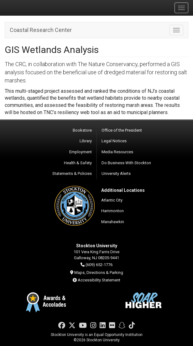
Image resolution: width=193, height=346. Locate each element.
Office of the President (122, 130)
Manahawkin (112, 221)
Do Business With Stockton (126, 162)
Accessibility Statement (99, 280)
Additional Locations (123, 190)
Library (86, 141)
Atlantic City (112, 200)
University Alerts (116, 173)
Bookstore (82, 130)
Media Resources (117, 151)
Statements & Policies (72, 173)
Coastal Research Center (41, 30)
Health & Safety (78, 162)
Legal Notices (114, 141)
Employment (80, 151)
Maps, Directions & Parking (98, 272)
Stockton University (34, 7)
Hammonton (112, 210)
